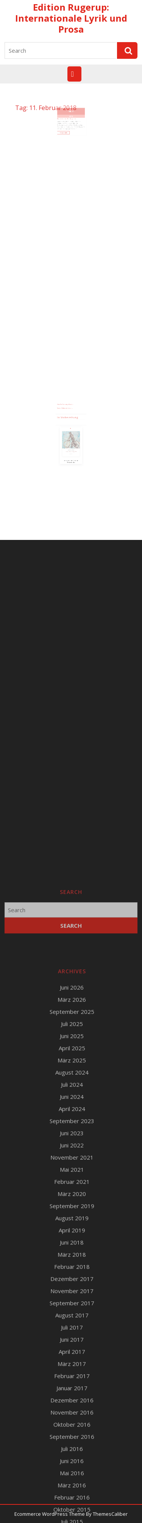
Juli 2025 (72, 1330)
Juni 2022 (72, 1451)
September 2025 (72, 1318)
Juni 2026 (72, 1293)
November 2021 (72, 1463)
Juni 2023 (72, 1439)
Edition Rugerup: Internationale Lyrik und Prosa (71, 18)
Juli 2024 (72, 1390)
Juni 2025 (72, 1342)
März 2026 (72, 1305)
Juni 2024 (72, 1403)
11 (72, 117)
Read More (66, 133)
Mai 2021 (72, 1475)
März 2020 (72, 1500)
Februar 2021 (72, 1488)
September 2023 (72, 1427)
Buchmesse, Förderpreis (68, 122)
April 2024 (72, 1415)
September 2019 (72, 1512)
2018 (71, 120)
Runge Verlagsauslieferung (66, 412)
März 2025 (72, 1366)
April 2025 (72, 1354)
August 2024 (72, 1378)
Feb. (70, 117)
